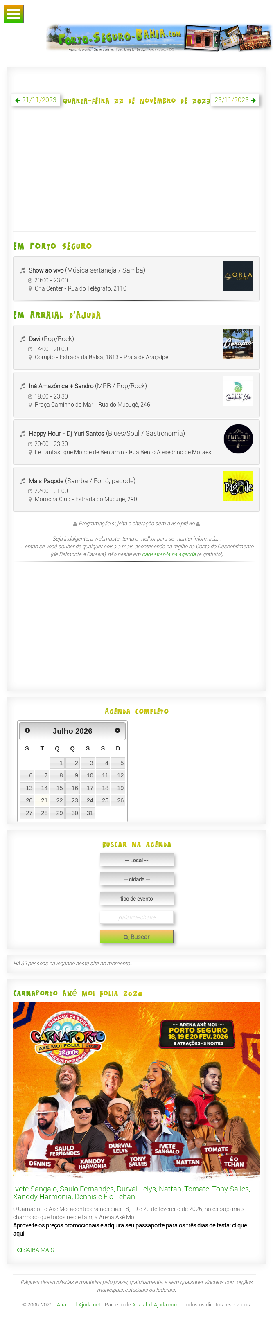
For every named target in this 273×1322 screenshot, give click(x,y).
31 (90, 813)
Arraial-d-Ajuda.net (78, 1305)
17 (90, 788)
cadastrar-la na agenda (169, 554)
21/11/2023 (39, 100)
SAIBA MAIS (35, 1250)
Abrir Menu (14, 14)
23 (75, 800)
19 (120, 788)
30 (75, 813)
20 (29, 800)
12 (120, 775)
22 (59, 800)
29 (59, 813)
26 (120, 800)
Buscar (136, 937)
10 (90, 775)
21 (44, 800)
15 (59, 788)
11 (105, 775)
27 (29, 813)
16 (75, 788)
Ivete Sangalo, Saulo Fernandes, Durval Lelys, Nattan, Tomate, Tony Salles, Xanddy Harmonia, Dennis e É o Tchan (131, 1193)
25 (105, 800)
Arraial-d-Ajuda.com (155, 1305)
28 (44, 813)
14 (44, 788)
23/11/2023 (231, 100)
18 (105, 788)
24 (90, 800)
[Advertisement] (136, 173)
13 (29, 788)
